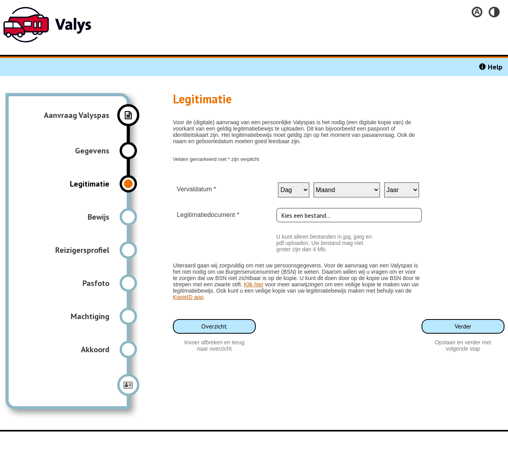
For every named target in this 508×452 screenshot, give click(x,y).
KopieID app (188, 297)
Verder (463, 326)
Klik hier (254, 284)
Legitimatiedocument (204, 214)
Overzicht (214, 326)
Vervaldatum (192, 189)
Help (495, 66)
